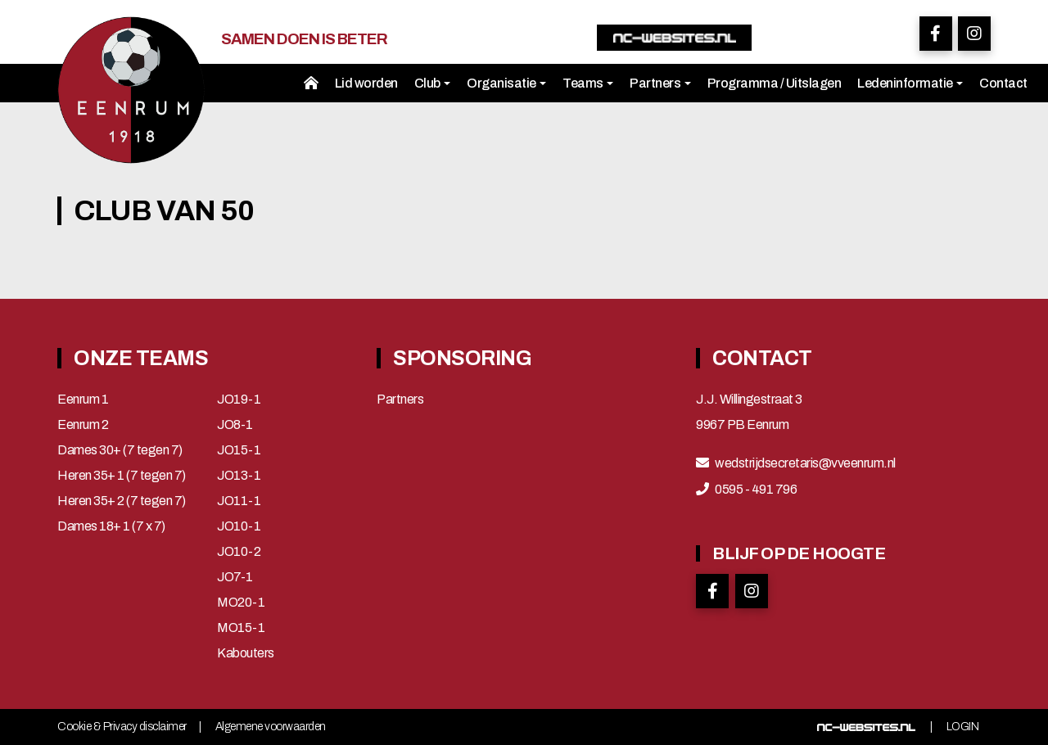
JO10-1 (238, 526)
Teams (587, 83)
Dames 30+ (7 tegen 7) (120, 450)
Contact (1003, 83)
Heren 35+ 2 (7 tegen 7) (121, 501)
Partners (660, 83)
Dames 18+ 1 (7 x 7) (111, 526)
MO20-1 (240, 602)
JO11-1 (238, 501)
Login (962, 727)
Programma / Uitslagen (774, 83)
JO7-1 (235, 577)
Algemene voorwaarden (270, 727)
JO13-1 (238, 475)
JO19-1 (238, 399)
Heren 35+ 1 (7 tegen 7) (121, 475)
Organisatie (506, 83)
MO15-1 (240, 627)
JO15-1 (238, 450)
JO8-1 (235, 424)
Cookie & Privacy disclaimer (122, 727)
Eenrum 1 (82, 399)
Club (432, 83)
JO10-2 (238, 551)
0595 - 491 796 (756, 489)
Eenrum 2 (82, 424)
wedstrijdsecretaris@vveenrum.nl (805, 463)
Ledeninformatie (910, 83)
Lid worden (366, 83)
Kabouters (245, 653)
